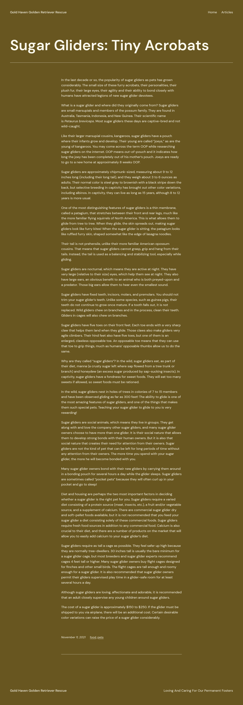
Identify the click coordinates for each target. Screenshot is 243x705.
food (93, 637)
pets (100, 637)
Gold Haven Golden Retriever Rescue (38, 12)
